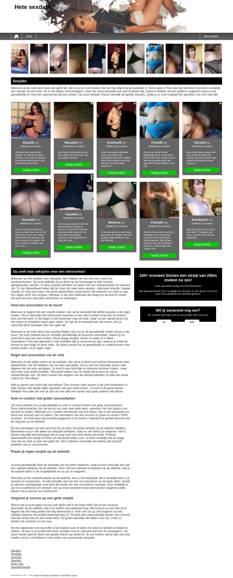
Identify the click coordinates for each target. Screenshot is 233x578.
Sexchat (16, 557)
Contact (74, 575)
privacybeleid (65, 575)
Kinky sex (17, 563)
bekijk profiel (31, 170)
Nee (192, 321)
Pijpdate (16, 554)
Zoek (28, 36)
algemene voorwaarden (50, 575)
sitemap (36, 575)
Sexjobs (16, 560)
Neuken (16, 550)
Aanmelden (211, 36)
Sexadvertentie (20, 567)
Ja (164, 321)
